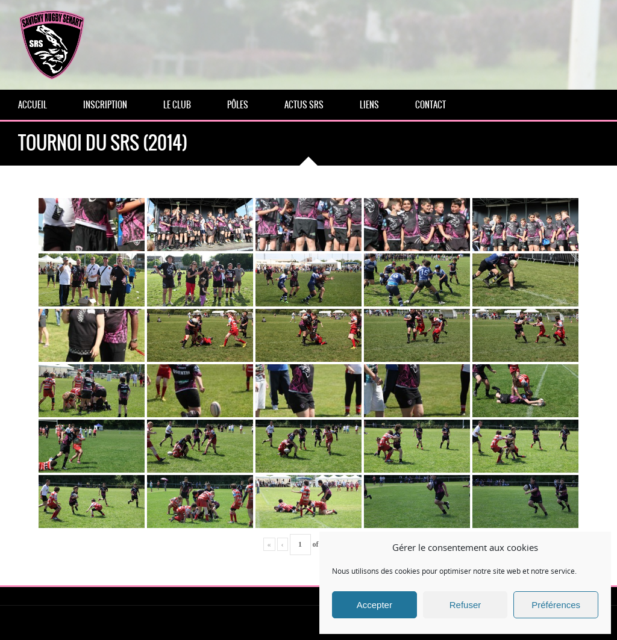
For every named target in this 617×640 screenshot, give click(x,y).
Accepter (374, 605)
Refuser (465, 605)
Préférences (555, 605)
